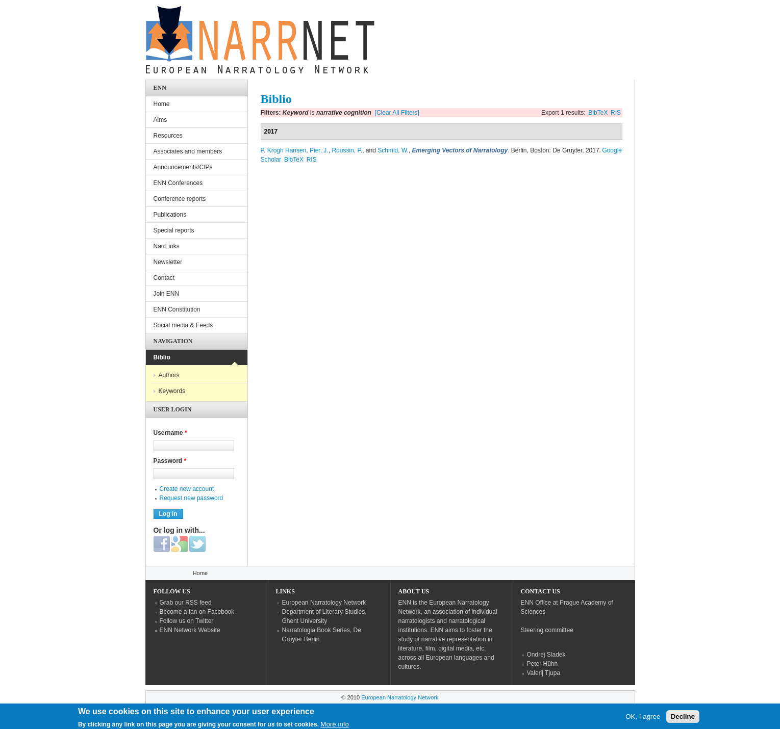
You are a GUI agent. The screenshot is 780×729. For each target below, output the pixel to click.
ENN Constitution (177, 309)
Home (162, 104)
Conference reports (180, 198)
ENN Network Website (190, 630)
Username (170, 432)
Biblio (162, 357)
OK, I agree (642, 718)
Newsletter (168, 262)
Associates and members (188, 151)
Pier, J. (319, 150)
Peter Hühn (542, 663)
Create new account (187, 488)
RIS (616, 112)
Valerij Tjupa (544, 672)
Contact (164, 277)
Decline (683, 718)
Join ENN (167, 293)
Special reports (174, 230)
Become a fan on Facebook (197, 611)
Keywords (172, 391)
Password (170, 460)
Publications (170, 214)
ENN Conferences (178, 183)
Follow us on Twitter (187, 620)
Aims (160, 119)
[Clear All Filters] (397, 112)
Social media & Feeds (183, 325)
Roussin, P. (347, 150)
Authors (169, 375)
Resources (168, 135)
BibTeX (598, 112)
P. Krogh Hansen (284, 150)
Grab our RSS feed (186, 602)
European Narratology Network (324, 602)
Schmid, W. (393, 150)
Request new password (191, 498)
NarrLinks (167, 246)
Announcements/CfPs (183, 167)
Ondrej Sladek (546, 654)
